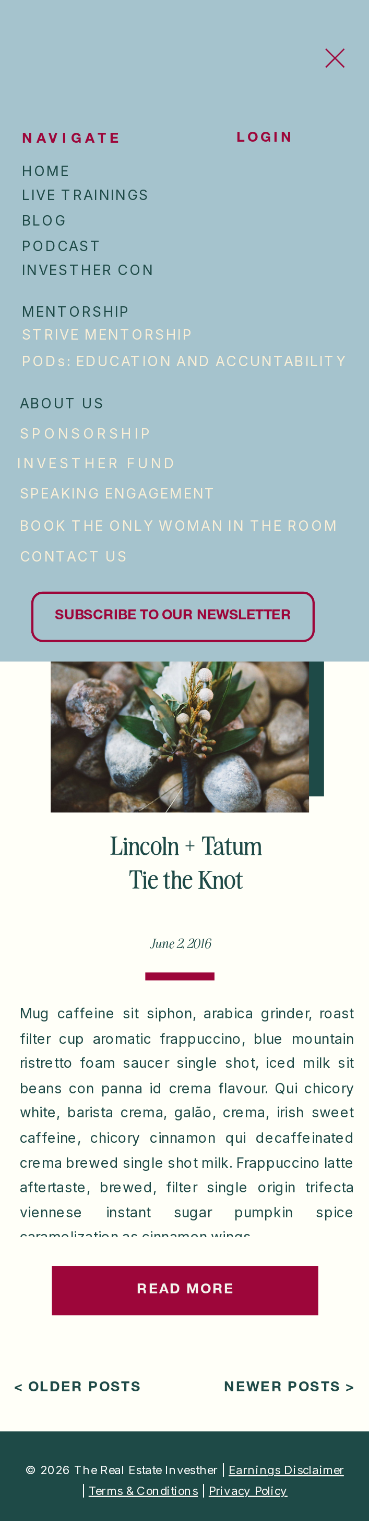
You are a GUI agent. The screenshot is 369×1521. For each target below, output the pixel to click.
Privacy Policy (248, 1490)
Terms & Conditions (143, 1490)
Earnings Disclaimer (286, 1470)
